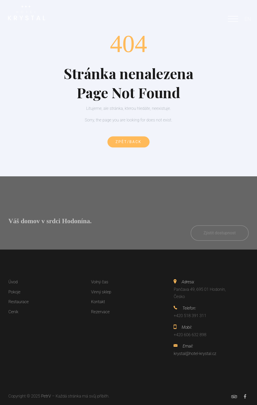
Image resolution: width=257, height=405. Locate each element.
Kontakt (98, 301)
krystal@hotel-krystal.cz (195, 353)
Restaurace (19, 301)
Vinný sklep (101, 292)
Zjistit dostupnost (220, 237)
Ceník (13, 311)
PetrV (46, 396)
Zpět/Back (128, 142)
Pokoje (15, 292)
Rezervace (100, 311)
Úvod (13, 281)
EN (247, 19)
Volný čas (99, 281)
